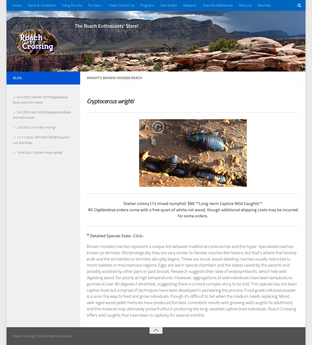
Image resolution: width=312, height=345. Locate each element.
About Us (245, 5)
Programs (147, 5)
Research (190, 5)
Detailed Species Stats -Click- (117, 235)
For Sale (94, 5)
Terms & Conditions (42, 5)
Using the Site (72, 5)
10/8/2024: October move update (39, 153)
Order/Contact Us (121, 5)
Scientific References (218, 5)
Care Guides (168, 5)
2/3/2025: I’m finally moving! (36, 127)
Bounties (264, 5)
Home (17, 5)
